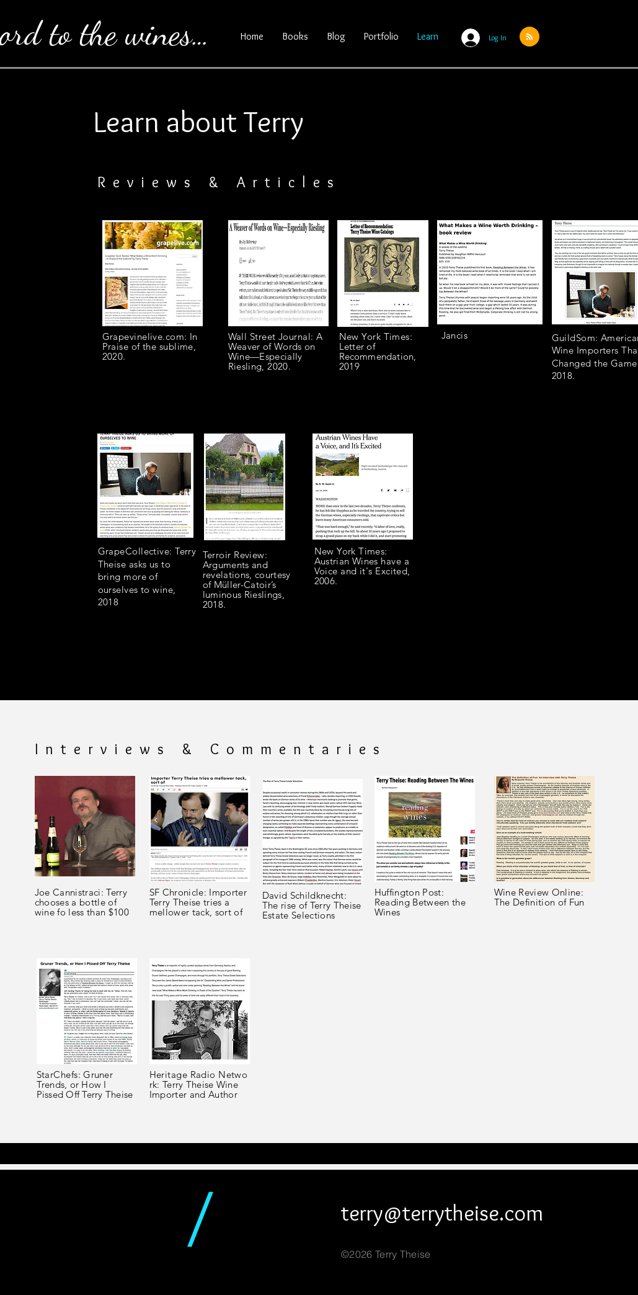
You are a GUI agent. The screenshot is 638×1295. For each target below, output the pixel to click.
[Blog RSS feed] (529, 37)
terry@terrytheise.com (442, 1212)
